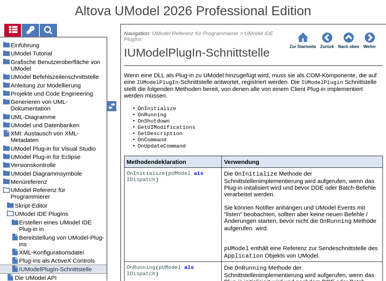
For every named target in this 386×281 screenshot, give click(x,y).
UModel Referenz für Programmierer (195, 33)
